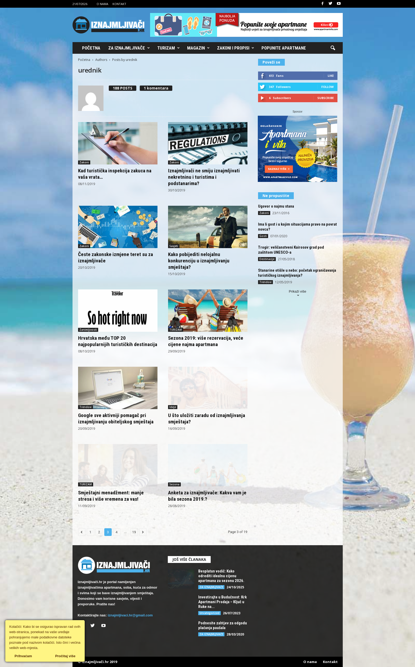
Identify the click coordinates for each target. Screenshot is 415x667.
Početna (91, 48)
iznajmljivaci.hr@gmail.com (130, 615)
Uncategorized (209, 613)
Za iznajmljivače (129, 48)
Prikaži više (297, 293)
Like (331, 76)
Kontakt (119, 4)
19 (134, 532)
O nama (102, 4)
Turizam (168, 48)
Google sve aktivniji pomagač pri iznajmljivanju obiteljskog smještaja (116, 418)
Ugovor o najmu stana (276, 206)
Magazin (198, 48)
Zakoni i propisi (235, 48)
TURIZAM (175, 330)
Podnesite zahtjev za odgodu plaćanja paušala (222, 625)
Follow (327, 87)
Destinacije (266, 259)
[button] (333, 48)
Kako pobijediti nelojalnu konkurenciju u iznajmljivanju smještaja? (198, 260)
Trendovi (85, 407)
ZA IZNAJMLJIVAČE (211, 587)
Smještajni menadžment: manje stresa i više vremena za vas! (111, 496)
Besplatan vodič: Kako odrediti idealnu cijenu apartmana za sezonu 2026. (221, 576)
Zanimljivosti (88, 330)
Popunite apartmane (283, 48)
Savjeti (173, 246)
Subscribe (325, 98)
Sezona (174, 484)
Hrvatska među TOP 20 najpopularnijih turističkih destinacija (117, 341)
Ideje (172, 407)
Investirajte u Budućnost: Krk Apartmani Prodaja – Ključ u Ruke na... (222, 602)
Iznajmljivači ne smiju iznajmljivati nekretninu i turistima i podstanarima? (204, 177)
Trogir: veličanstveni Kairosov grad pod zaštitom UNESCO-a (291, 250)
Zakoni (84, 162)
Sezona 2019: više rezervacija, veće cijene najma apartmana (205, 341)
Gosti (263, 236)
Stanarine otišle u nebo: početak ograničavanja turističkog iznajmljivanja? (297, 273)
